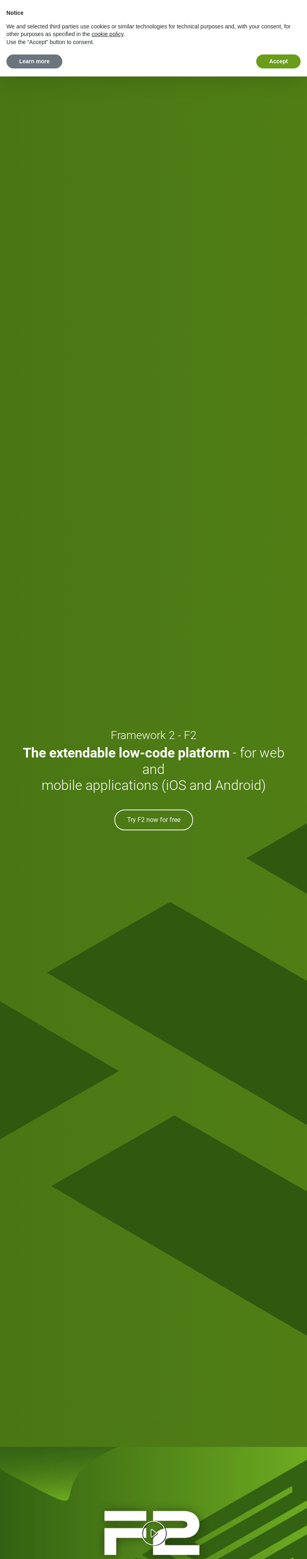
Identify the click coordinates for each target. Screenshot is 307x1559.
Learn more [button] (34, 61)
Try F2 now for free (153, 820)
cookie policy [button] (107, 34)
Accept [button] (278, 61)
